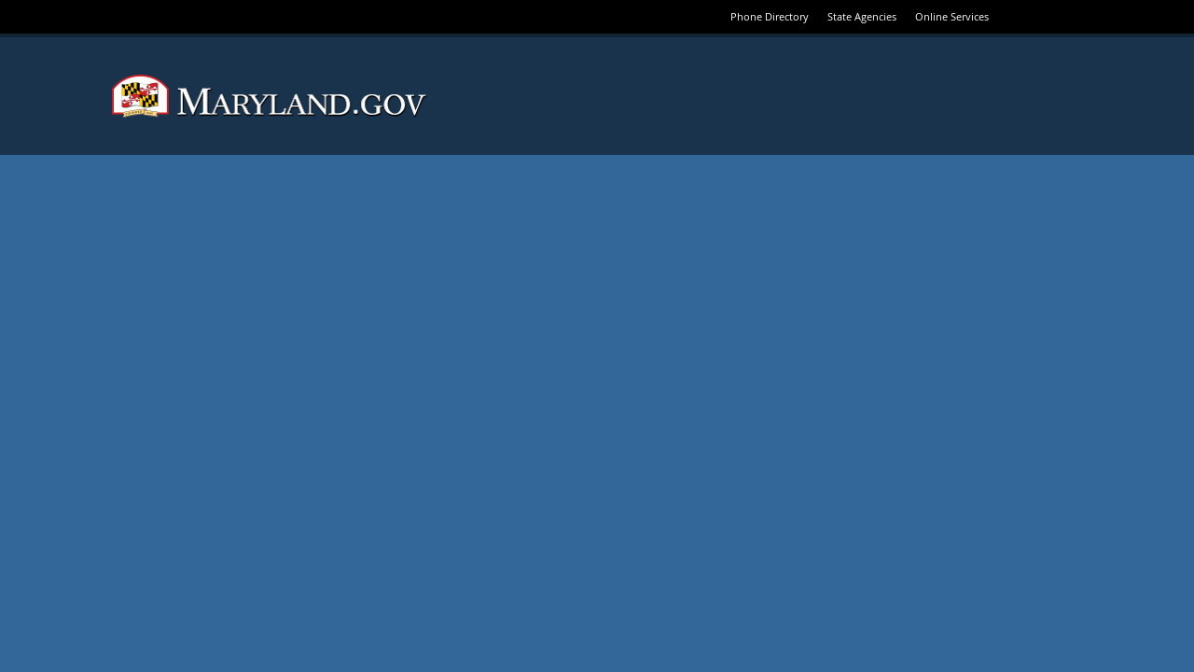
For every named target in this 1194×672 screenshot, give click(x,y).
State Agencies (861, 16)
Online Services (952, 16)
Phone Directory (769, 16)
